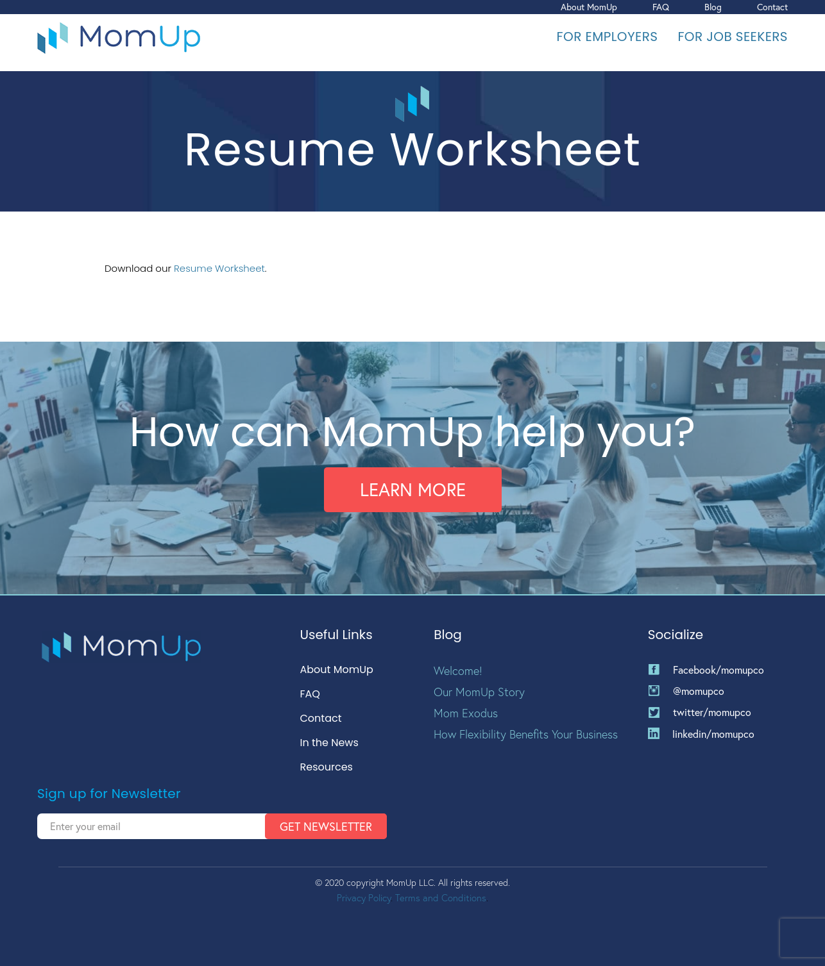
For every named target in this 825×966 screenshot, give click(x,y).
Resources (326, 767)
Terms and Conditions (440, 897)
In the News (329, 743)
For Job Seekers (732, 36)
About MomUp (589, 7)
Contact (772, 7)
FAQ (660, 7)
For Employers (607, 36)
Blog (713, 7)
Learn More (413, 489)
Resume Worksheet (219, 268)
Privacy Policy (364, 897)
